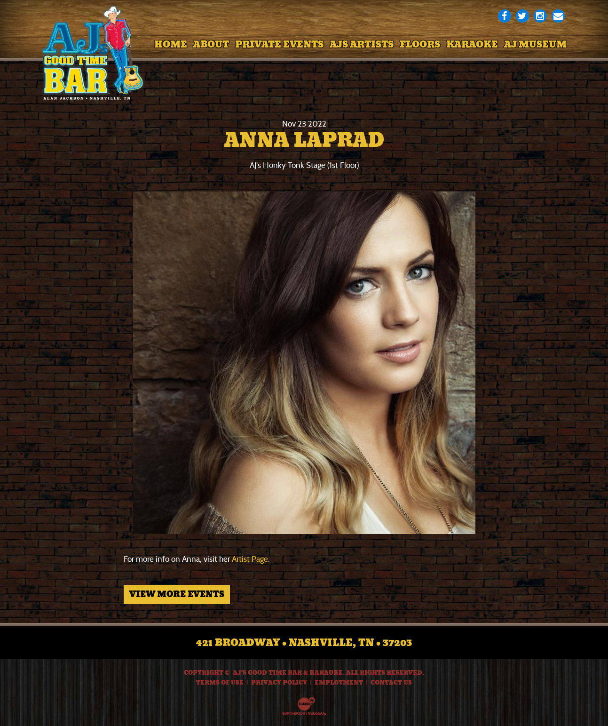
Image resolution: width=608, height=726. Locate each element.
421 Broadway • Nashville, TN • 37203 (304, 642)
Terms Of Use (220, 683)
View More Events (176, 594)
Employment (339, 683)
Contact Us (391, 683)
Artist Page (250, 559)
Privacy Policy (279, 683)
